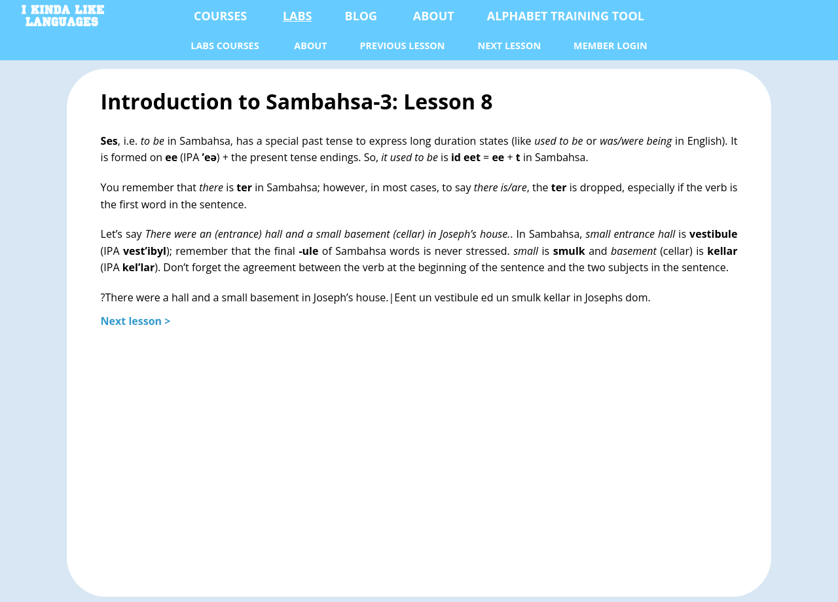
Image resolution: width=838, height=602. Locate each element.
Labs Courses (225, 45)
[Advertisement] (419, 454)
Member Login (610, 45)
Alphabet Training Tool (565, 16)
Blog (361, 16)
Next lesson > (136, 321)
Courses (220, 16)
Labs (297, 16)
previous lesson (402, 45)
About (433, 16)
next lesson (509, 45)
